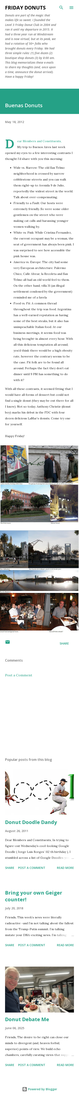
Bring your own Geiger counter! (33, 896)
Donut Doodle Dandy (31, 822)
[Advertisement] (39, 717)
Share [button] (64, 643)
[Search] (61, 7)
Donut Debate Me (27, 1019)
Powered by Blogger (39, 1089)
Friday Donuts (25, 7)
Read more (65, 868)
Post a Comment (18, 675)
